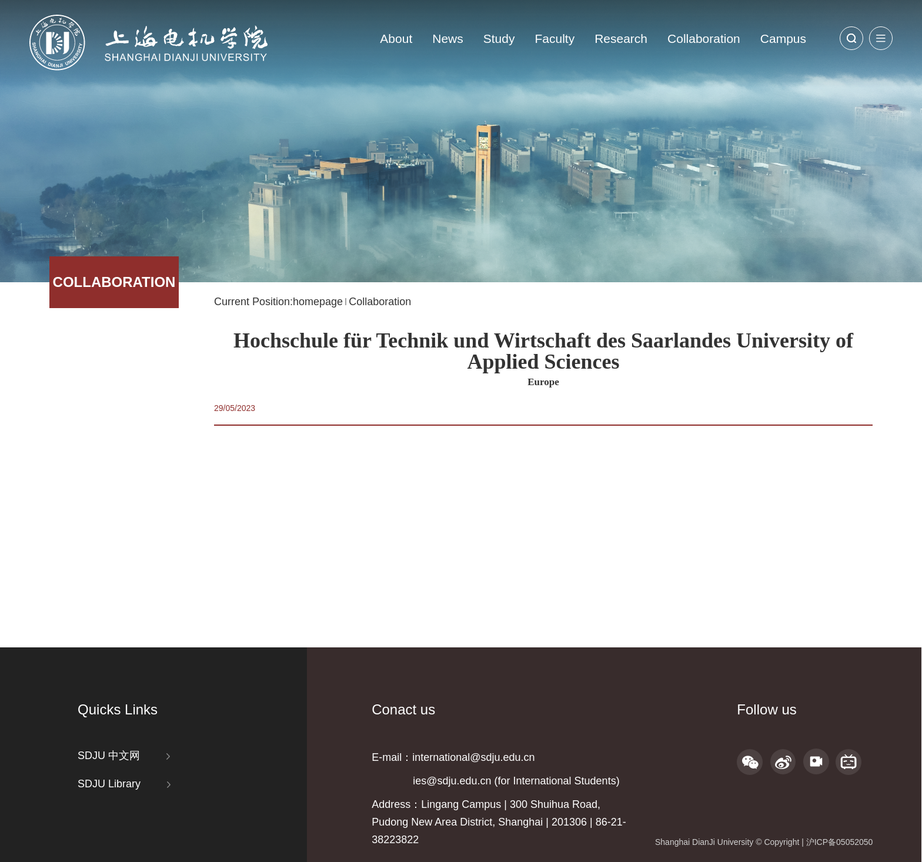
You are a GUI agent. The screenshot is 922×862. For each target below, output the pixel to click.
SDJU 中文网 (109, 755)
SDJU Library (109, 784)
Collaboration (703, 38)
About (396, 38)
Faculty (554, 38)
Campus (783, 38)
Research (620, 38)
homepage (318, 302)
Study (499, 38)
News (447, 38)
